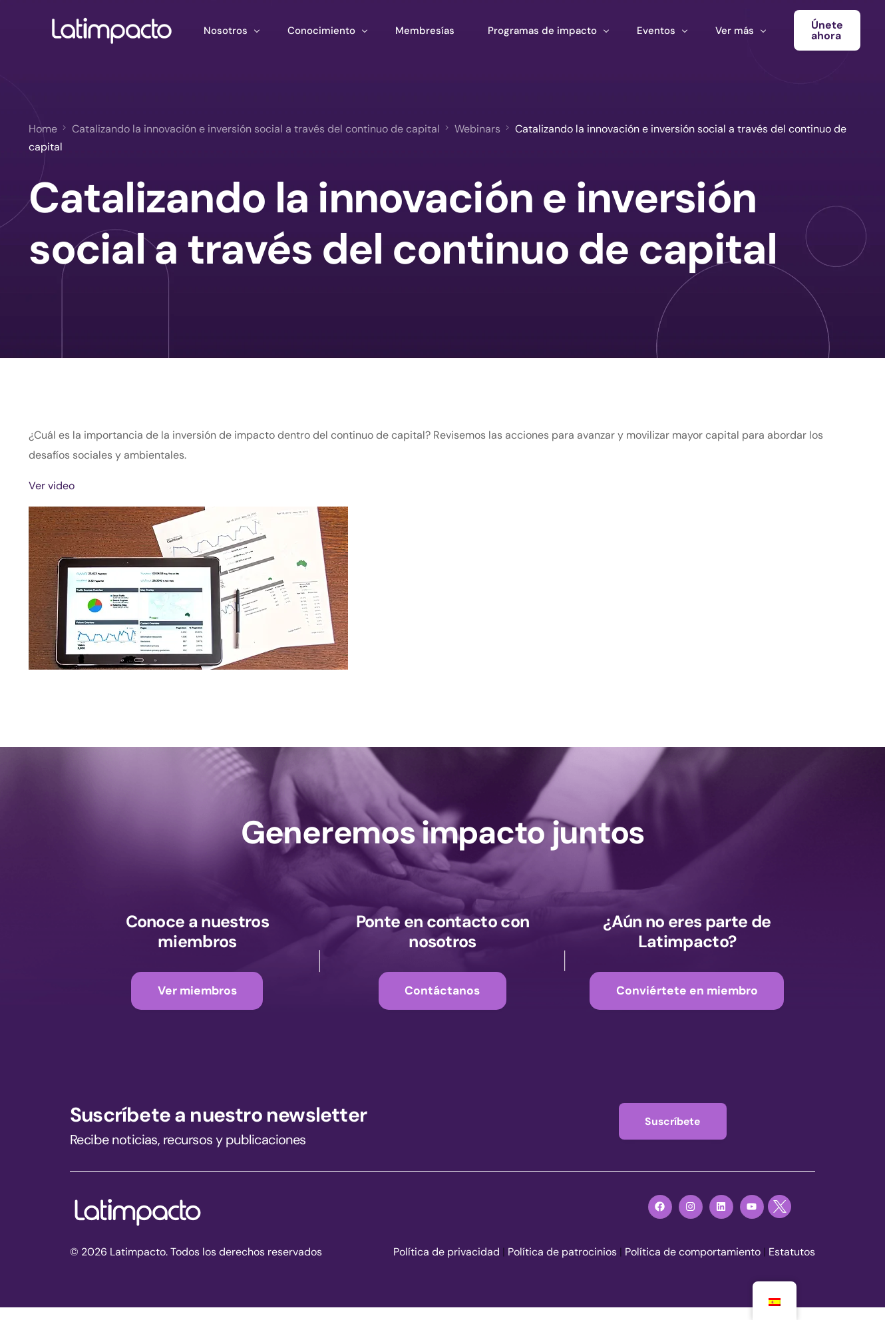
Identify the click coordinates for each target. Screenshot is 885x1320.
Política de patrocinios (562, 1252)
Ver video (52, 486)
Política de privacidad (446, 1252)
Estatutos (792, 1252)
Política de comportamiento (693, 1252)
